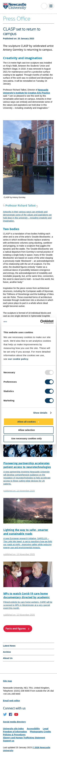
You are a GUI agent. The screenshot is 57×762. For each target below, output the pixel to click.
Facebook (10, 714)
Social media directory (14, 722)
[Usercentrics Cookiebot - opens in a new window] (41, 322)
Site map (7, 681)
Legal (45, 728)
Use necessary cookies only (26, 438)
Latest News (9, 646)
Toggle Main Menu (51, 6)
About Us (7, 658)
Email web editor (11, 700)
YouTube (16, 714)
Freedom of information (15, 731)
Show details (40, 412)
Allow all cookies (26, 421)
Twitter (5, 714)
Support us (8, 740)
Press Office (16, 18)
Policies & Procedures (14, 734)
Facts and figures (16, 628)
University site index (13, 728)
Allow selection (26, 430)
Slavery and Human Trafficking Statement (24, 737)
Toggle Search (44, 6)
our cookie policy (18, 358)
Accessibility (33, 728)
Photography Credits (40, 731)
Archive (7, 652)
